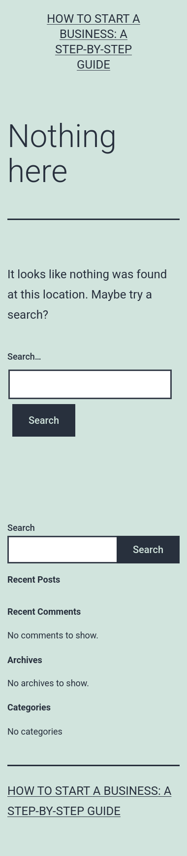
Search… (24, 356)
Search (21, 527)
